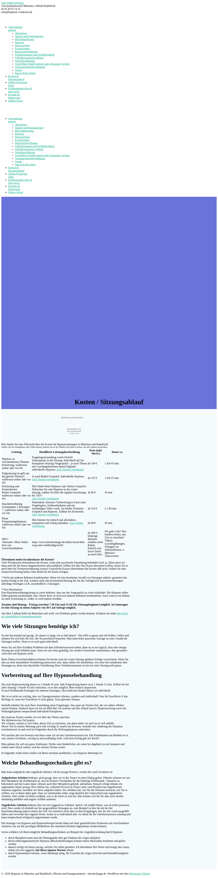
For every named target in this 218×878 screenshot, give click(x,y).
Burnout (19, 42)
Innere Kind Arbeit (25, 73)
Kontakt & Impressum (14, 96)
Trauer (18, 70)
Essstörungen (22, 48)
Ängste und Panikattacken (29, 36)
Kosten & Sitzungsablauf (16, 78)
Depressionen (22, 45)
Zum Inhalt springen (12, 2)
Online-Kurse (15, 100)
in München (74, 431)
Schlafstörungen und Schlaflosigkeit (34, 54)
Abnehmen (21, 33)
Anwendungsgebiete (15, 29)
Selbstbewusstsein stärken (29, 57)
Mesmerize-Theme (139, 873)
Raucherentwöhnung (26, 51)
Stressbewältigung (25, 60)
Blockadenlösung (24, 39)
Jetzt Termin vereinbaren (70, 469)
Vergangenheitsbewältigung (30, 67)
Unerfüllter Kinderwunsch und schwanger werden (42, 63)
